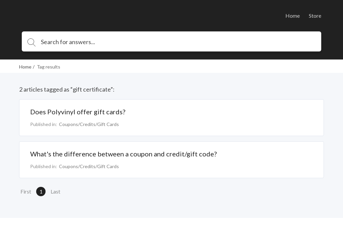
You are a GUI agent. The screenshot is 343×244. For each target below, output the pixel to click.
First (25, 191)
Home (292, 15)
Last (55, 191)
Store (315, 15)
